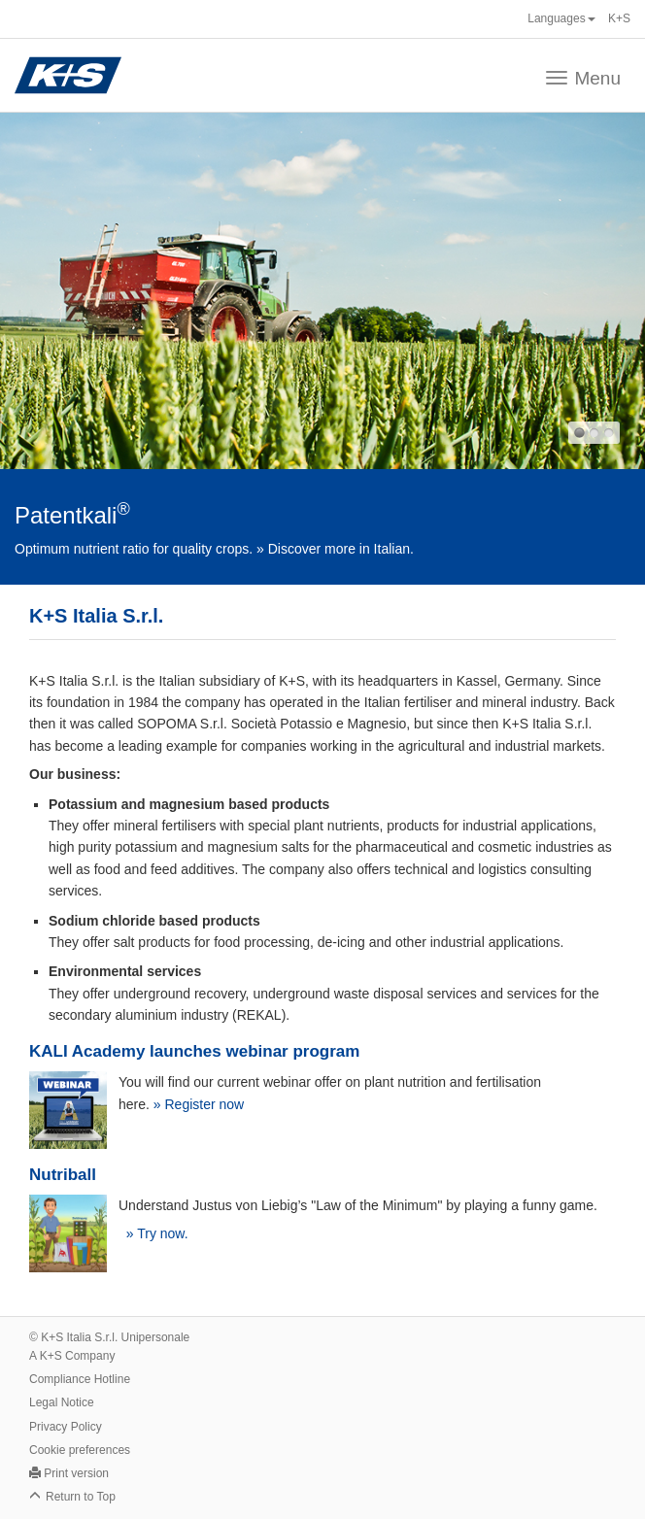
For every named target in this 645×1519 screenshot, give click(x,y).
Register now (205, 1104)
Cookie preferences (79, 1450)
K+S (619, 18)
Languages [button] (560, 18)
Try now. (162, 1233)
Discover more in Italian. (341, 549)
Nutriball (62, 1174)
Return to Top (81, 1496)
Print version (76, 1473)
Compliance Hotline (79, 1379)
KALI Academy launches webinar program (194, 1051)
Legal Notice (61, 1402)
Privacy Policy (65, 1427)
